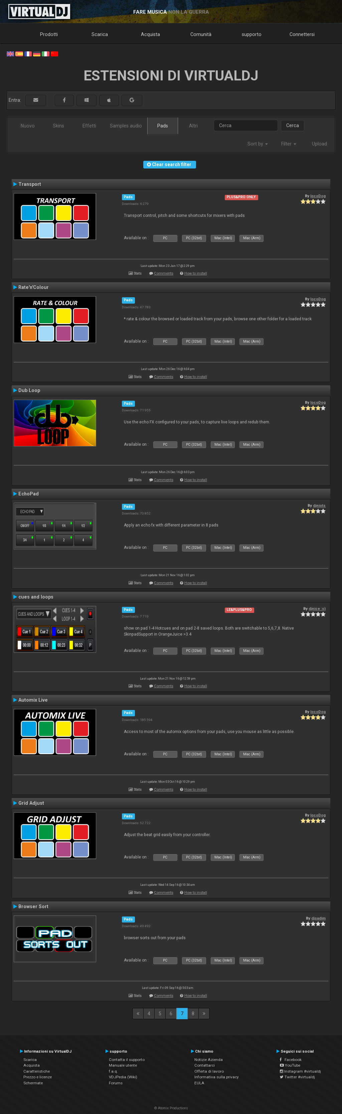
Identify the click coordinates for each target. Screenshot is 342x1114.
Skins (58, 125)
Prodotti (49, 34)
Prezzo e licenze (37, 1077)
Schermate (33, 1083)
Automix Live (33, 700)
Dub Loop (29, 390)
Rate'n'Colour (33, 287)
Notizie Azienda (208, 1059)
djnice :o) (317, 608)
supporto (252, 34)
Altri (193, 125)
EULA (199, 1083)
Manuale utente (123, 1065)
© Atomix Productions (171, 1108)
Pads (162, 125)
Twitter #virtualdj (297, 1077)
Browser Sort (33, 906)
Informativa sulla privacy (216, 1077)
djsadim (318, 918)
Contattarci (204, 1065)
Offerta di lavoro (209, 1071)
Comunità (200, 34)
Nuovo (28, 125)
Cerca (292, 125)
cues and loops (35, 597)
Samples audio (126, 125)
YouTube (290, 1065)
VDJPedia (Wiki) (123, 1077)
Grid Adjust (31, 803)
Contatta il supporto (127, 1059)
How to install (195, 273)
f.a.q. (113, 1071)
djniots (319, 505)
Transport (29, 184)
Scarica (100, 34)
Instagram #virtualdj (300, 1071)
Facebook (291, 1059)
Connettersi (302, 34)
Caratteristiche (36, 1071)
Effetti (89, 125)
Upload (319, 143)
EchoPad (28, 493)
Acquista (150, 34)
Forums (116, 1083)
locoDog (318, 196)
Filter (288, 143)
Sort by (257, 143)
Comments (163, 273)
